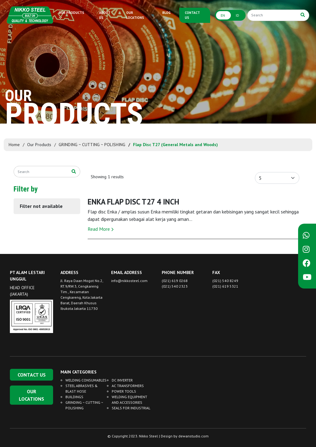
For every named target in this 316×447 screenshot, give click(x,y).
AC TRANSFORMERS (128, 385)
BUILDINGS (74, 396)
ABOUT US (104, 15)
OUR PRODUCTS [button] (71, 15)
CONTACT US (192, 15)
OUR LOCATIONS (135, 15)
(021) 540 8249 (225, 280)
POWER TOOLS (124, 391)
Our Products (39, 144)
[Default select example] (277, 178)
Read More (101, 229)
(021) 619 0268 (175, 280)
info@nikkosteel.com (129, 280)
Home (14, 144)
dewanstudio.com (193, 436)
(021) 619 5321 (225, 286)
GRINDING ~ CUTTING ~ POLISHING (92, 144)
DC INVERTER (122, 380)
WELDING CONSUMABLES (85, 380)
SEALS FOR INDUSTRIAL (131, 408)
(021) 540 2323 (175, 286)
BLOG (166, 13)
